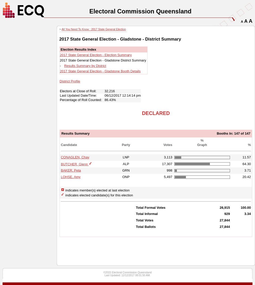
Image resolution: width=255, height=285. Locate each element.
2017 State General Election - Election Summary (96, 55)
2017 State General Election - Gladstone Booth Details (100, 71)
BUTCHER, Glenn (75, 164)
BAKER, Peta (71, 170)
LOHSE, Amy (70, 177)
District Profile (70, 81)
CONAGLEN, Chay (75, 157)
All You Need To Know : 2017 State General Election (94, 29)
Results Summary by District (85, 66)
